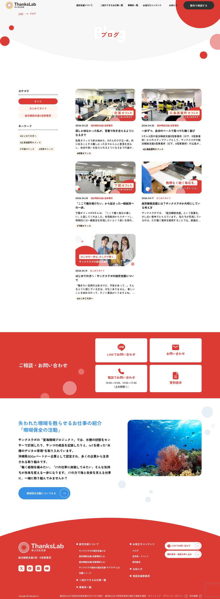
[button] (85, 5)
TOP (20, 13)
